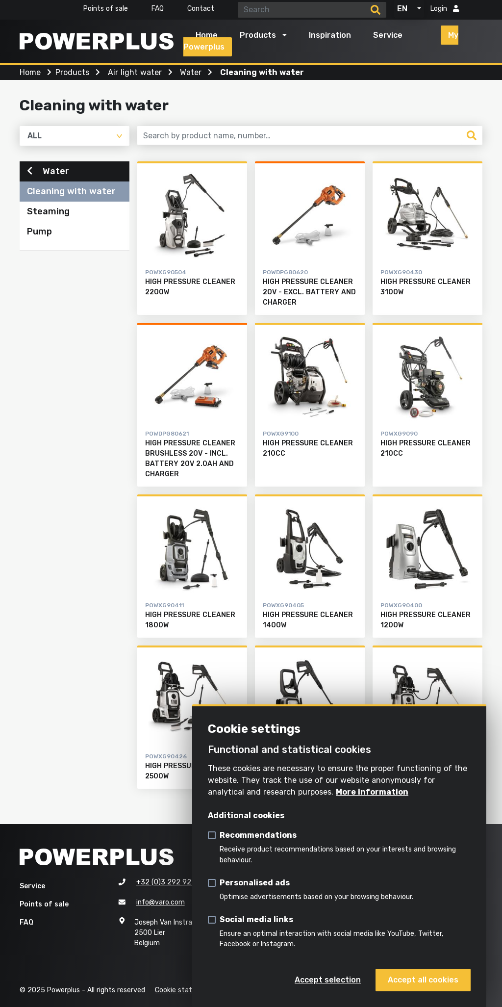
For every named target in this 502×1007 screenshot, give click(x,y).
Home (207, 35)
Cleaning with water (71, 191)
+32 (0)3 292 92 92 (169, 882)
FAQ (157, 8)
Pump (39, 232)
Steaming (48, 212)
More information (372, 792)
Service (387, 35)
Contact (200, 8)
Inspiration (330, 35)
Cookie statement (185, 990)
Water (48, 171)
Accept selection (328, 979)
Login (444, 8)
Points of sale (105, 8)
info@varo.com (160, 902)
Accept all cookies (423, 979)
